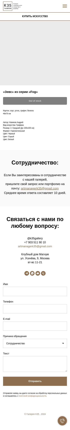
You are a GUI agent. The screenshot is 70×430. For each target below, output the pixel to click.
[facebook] (29, 422)
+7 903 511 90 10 (35, 242)
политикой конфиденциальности (32, 396)
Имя (5, 284)
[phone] (43, 273)
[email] (37, 273)
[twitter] (35, 422)
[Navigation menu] (65, 6)
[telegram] (26, 273)
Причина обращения (15, 336)
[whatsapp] (32, 273)
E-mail (6, 319)
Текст (6, 353)
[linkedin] (41, 422)
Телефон (8, 301)
